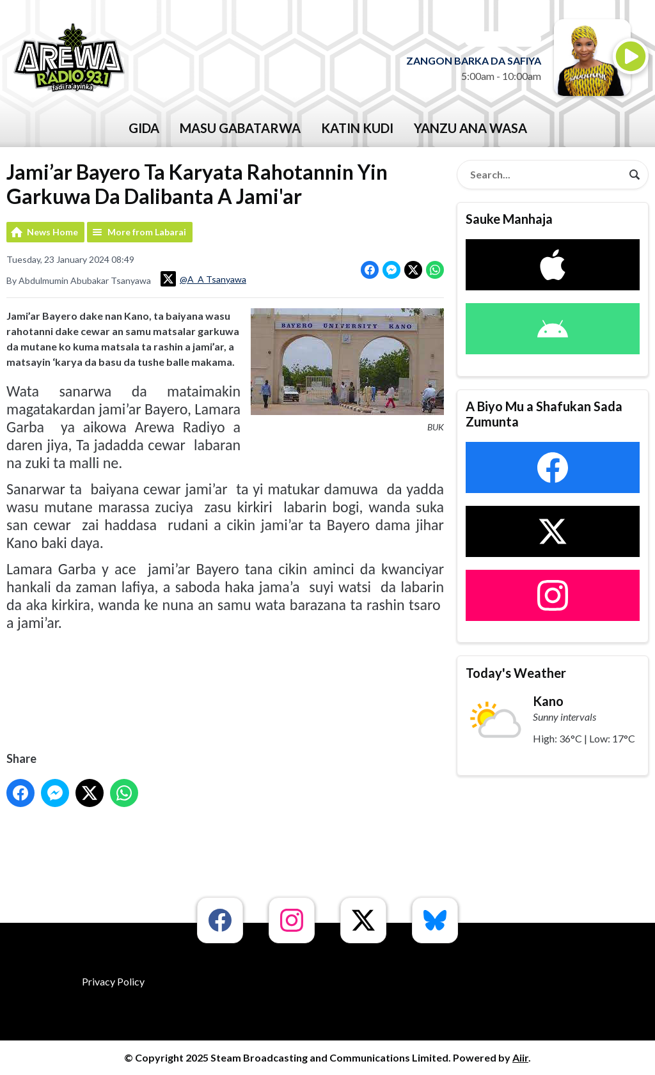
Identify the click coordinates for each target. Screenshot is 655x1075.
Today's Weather (516, 672)
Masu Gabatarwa (240, 128)
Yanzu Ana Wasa (470, 128)
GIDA (144, 128)
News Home (52, 231)
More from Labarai (146, 231)
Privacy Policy (113, 981)
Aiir (520, 1057)
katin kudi (357, 128)
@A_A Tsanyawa (203, 278)
